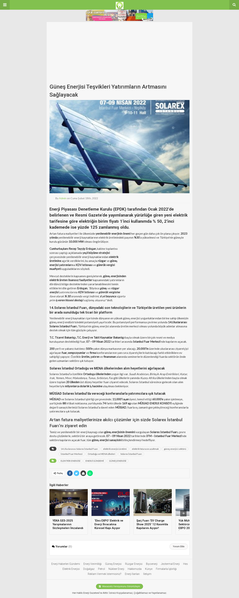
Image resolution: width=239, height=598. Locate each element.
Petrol (101, 568)
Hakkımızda (135, 568)
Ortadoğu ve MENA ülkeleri (101, 454)
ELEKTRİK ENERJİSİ (70, 460)
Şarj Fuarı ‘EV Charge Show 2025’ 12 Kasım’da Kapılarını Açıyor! (152, 524)
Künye (148, 568)
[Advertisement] (119, 54)
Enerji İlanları (132, 573)
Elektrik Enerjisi (71, 568)
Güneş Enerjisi (113, 563)
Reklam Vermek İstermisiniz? (104, 573)
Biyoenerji (151, 563)
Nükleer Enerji (116, 568)
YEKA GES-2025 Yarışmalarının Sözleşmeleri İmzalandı (67, 524)
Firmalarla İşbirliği (166, 568)
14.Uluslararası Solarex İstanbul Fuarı (79, 448)
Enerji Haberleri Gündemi (65, 563)
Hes (185, 563)
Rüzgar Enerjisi (133, 563)
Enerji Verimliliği (92, 563)
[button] (5, 5)
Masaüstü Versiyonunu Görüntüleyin (119, 586)
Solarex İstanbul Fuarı (131, 454)
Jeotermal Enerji (170, 563)
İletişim (147, 573)
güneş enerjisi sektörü (175, 448)
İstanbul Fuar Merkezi (72, 454)
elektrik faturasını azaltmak (145, 448)
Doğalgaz (88, 568)
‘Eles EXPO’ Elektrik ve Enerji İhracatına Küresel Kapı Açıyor (108, 524)
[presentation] (183, 513)
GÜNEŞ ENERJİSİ (117, 460)
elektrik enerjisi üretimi (115, 448)
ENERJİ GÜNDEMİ (95, 460)
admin (62, 198)
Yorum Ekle (178, 546)
